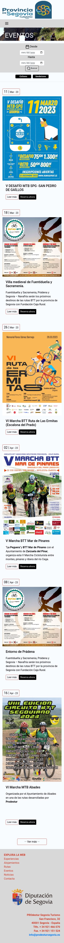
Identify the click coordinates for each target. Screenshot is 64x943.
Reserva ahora (27, 197)
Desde (31, 47)
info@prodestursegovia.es (44, 934)
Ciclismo (23, 76)
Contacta (9, 878)
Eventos (8, 870)
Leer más (12, 197)
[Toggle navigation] (7, 23)
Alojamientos (11, 862)
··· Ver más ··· (32, 841)
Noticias (9, 874)
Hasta (31, 57)
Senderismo (40, 76)
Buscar (32, 68)
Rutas (7, 866)
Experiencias (11, 858)
